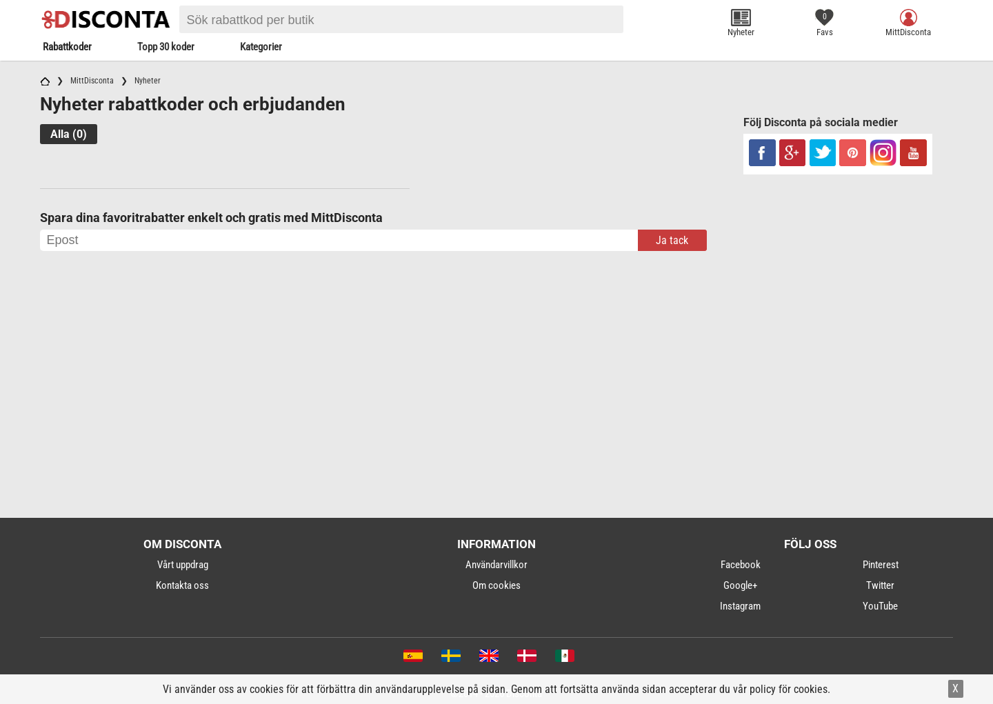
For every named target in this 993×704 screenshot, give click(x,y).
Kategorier (261, 47)
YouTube (880, 606)
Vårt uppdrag (182, 565)
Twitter (880, 585)
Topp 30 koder (165, 47)
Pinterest (881, 565)
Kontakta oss (182, 585)
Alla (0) (68, 134)
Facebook (741, 565)
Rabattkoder (67, 47)
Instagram (740, 606)
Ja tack (672, 240)
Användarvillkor (496, 565)
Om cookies (496, 585)
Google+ (740, 585)
